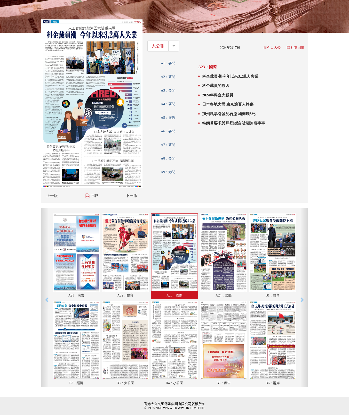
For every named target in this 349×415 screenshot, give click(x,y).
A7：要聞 (168, 145)
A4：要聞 (168, 104)
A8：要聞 (168, 158)
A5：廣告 (168, 117)
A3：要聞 (168, 90)
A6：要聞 (168, 131)
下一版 (131, 196)
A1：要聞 (168, 63)
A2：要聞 (168, 77)
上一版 (52, 196)
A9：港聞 (168, 172)
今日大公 (272, 47)
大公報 (158, 45)
